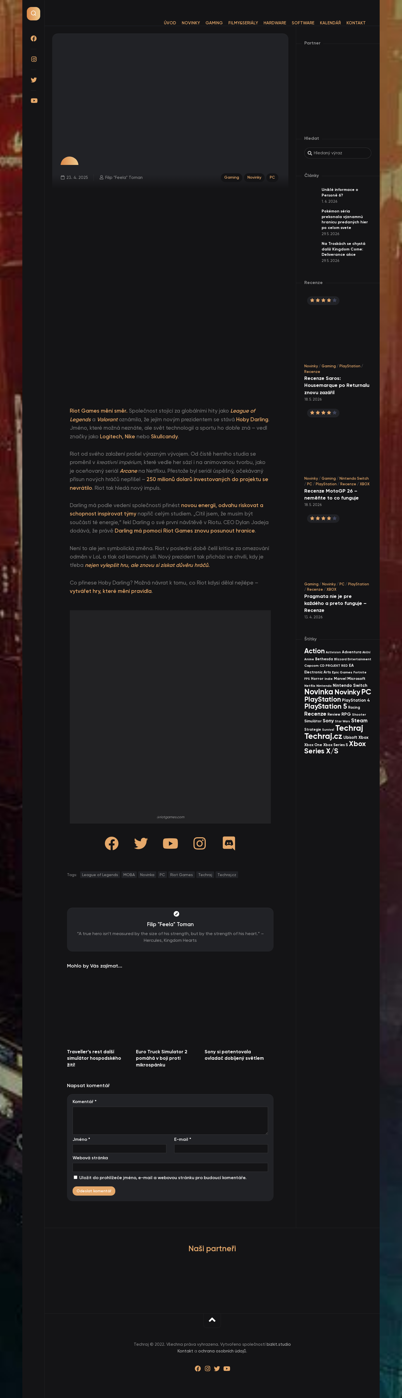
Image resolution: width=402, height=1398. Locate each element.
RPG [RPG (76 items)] (346, 714)
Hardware (263, 22)
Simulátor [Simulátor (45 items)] (313, 721)
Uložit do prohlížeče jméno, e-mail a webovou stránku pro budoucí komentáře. (163, 1177)
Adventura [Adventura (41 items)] (351, 652)
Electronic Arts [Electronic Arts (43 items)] (317, 672)
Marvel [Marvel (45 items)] (340, 678)
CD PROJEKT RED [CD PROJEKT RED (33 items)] (334, 666)
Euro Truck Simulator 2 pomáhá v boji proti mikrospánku (161, 1058)
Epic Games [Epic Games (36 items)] (342, 672)
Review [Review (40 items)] (333, 714)
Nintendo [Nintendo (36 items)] (324, 685)
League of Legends (100, 874)
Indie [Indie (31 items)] (329, 679)
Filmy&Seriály (232, 22)
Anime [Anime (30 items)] (309, 659)
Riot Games (181, 874)
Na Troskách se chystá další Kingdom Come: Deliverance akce (343, 249)
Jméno (81, 1139)
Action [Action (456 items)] (314, 651)
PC (273, 176)
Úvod (159, 22)
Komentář (85, 1101)
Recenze (312, 372)
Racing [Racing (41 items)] (354, 707)
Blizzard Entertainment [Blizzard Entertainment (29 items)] (352, 659)
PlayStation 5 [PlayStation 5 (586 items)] (325, 706)
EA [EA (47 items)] (351, 665)
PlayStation (349, 366)
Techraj (205, 874)
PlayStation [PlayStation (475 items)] (322, 699)
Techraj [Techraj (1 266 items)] (349, 728)
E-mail (182, 1139)
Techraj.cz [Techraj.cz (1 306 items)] (323, 736)
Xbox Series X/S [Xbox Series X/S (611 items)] (335, 747)
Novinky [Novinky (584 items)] (347, 692)
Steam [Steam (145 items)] (359, 720)
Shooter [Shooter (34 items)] (359, 714)
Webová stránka (90, 1157)
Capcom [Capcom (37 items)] (311, 665)
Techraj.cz (226, 874)
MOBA (129, 874)
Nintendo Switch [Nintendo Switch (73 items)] (350, 685)
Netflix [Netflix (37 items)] (309, 685)
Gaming (203, 22)
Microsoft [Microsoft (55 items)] (356, 678)
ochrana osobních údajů (222, 1351)
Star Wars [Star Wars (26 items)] (342, 721)
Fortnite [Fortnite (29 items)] (360, 672)
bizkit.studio (279, 1344)
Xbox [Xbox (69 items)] (363, 737)
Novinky (180, 22)
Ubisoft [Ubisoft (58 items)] (350, 737)
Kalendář (319, 22)
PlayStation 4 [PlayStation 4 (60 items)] (356, 700)
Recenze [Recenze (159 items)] (315, 714)
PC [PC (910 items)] (366, 691)
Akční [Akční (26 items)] (366, 652)
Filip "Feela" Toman (123, 176)
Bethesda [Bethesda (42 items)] (324, 659)
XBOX (365, 484)
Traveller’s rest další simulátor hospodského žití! (94, 1058)
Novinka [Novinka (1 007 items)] (318, 691)
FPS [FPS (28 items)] (307, 679)
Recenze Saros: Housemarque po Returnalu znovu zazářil (336, 385)
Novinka (147, 874)
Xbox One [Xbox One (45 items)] (313, 745)
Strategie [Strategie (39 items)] (312, 729)
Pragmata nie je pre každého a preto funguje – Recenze (335, 603)
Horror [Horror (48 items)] (317, 678)
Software (292, 22)
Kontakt (345, 22)
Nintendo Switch (354, 478)
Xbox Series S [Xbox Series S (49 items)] (335, 744)
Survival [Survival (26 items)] (328, 730)
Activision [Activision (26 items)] (333, 652)
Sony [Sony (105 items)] (328, 721)
